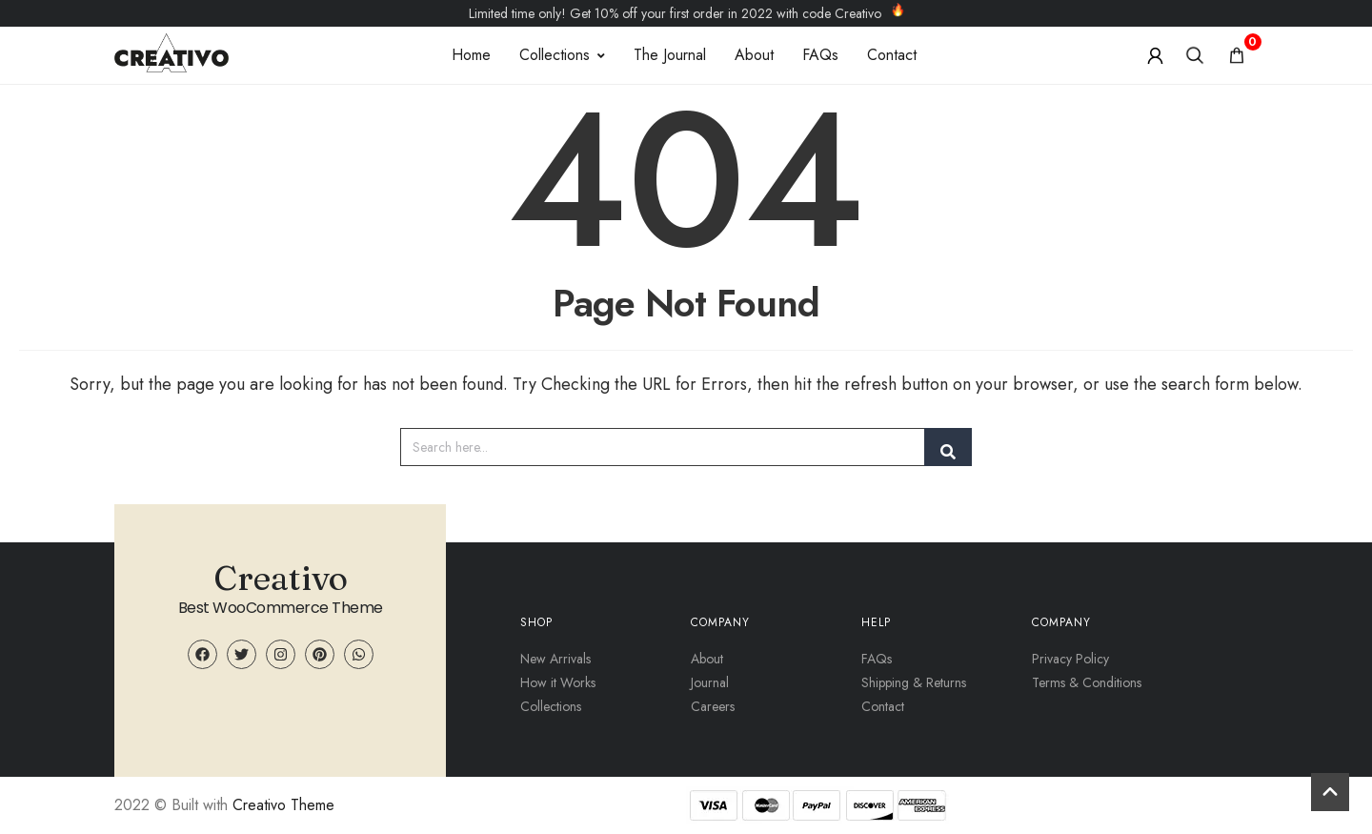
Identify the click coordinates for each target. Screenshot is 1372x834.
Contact (892, 55)
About (754, 55)
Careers (713, 706)
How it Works (557, 682)
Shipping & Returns (913, 682)
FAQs (820, 55)
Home (471, 55)
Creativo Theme (283, 805)
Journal (710, 682)
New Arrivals (555, 658)
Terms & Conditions (1086, 682)
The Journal (670, 55)
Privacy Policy (1070, 658)
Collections (562, 55)
